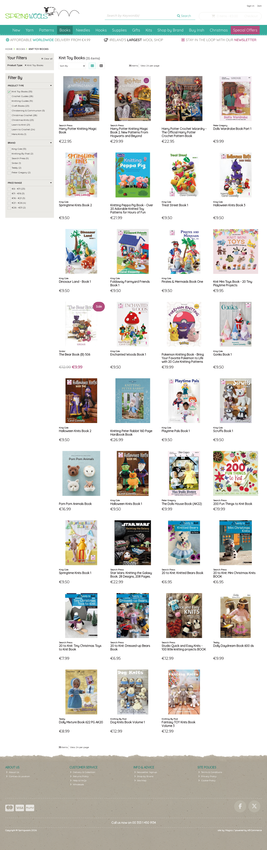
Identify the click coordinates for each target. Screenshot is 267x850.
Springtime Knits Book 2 (75, 205)
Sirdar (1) (16, 163)
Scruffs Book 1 (223, 431)
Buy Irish (196, 30)
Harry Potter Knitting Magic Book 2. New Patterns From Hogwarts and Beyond (129, 132)
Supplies (119, 30)
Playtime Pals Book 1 (176, 431)
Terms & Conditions (210, 772)
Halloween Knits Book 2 (75, 431)
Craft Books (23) (20, 105)
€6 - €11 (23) (18, 188)
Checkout (251, 16)
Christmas (219, 30)
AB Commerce (254, 830)
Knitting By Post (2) (22, 153)
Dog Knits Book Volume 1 (127, 722)
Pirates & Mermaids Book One (182, 282)
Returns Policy (79, 776)
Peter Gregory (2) (21, 172)
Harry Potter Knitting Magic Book (78, 130)
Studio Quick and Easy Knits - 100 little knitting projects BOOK (184, 647)
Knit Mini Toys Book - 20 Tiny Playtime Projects (232, 283)
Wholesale (77, 784)
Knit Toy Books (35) (22, 91)
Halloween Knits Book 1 (126, 504)
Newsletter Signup (145, 772)
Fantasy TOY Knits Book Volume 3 (178, 724)
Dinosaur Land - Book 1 (75, 282)
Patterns (46, 30)
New (16, 30)
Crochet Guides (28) (22, 96)
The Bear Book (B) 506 (74, 354)
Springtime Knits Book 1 (75, 573)
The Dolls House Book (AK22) (182, 504)
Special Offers (245, 30)
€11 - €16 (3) (18, 193)
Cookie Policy (207, 780)
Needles (83, 30)
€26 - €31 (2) (19, 207)
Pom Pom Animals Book (75, 504)
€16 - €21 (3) (18, 198)
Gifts (136, 30)
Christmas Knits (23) (23, 120)
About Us (12, 772)
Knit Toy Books (34, 65)
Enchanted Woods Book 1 (128, 354)
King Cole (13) (19, 148)
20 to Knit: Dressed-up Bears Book (130, 647)
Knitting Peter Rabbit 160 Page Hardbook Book (131, 432)
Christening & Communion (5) (28, 110)
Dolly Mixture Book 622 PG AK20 (81, 722)
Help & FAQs (78, 780)
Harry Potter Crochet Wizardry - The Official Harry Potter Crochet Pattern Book (184, 132)
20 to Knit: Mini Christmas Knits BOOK (234, 574)
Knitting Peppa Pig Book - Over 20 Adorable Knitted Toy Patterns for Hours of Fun (131, 208)
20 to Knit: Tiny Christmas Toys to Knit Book (80, 647)
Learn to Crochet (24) (23, 129)
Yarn (30, 30)
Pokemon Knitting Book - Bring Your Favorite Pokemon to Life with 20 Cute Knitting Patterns (183, 358)
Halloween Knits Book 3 (229, 205)
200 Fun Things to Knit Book (232, 504)
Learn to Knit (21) (21, 124)
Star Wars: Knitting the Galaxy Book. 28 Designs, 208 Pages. (131, 574)
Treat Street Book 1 (175, 205)
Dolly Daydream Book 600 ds (233, 646)
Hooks (101, 30)
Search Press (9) (20, 158)
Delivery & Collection (82, 772)
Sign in (250, 5)
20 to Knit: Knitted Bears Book (182, 573)
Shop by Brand (170, 30)
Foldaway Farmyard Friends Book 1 (130, 283)
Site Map (140, 780)
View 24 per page (149, 65)
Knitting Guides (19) (22, 100)
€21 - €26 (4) (19, 202)
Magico (229, 830)
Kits (149, 30)
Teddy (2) (16, 167)
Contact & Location (18, 776)
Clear (46, 58)
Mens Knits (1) (19, 134)
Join (259, 5)
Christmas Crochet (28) (24, 115)
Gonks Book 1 (222, 354)
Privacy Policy (207, 776)
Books (64, 30)
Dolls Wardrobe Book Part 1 (232, 129)
